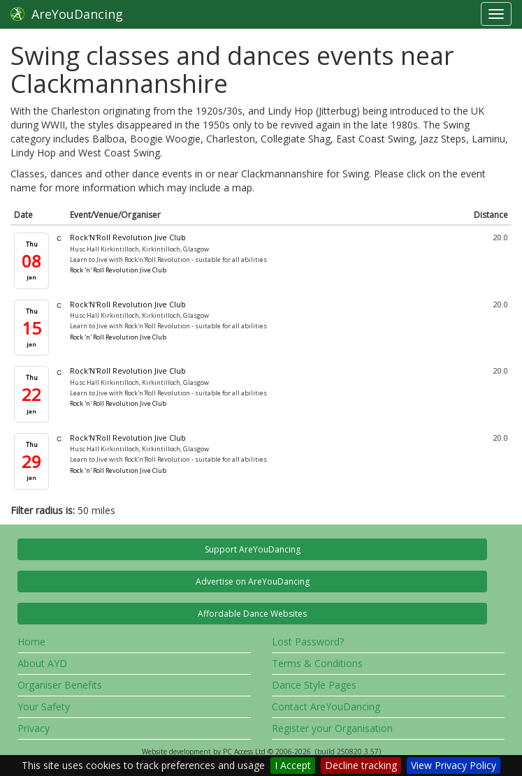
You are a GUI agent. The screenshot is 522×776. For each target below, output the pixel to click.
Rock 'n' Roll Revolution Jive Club (118, 269)
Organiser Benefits (59, 684)
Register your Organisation (332, 728)
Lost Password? (308, 641)
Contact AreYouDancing (326, 706)
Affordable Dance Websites (252, 614)
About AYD (42, 663)
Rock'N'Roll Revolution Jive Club (128, 237)
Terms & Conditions (317, 663)
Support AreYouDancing (252, 549)
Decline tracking (361, 765)
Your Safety (43, 706)
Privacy (33, 728)
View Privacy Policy (453, 765)
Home (31, 641)
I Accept (293, 765)
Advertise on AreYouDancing (253, 581)
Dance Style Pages (314, 684)
